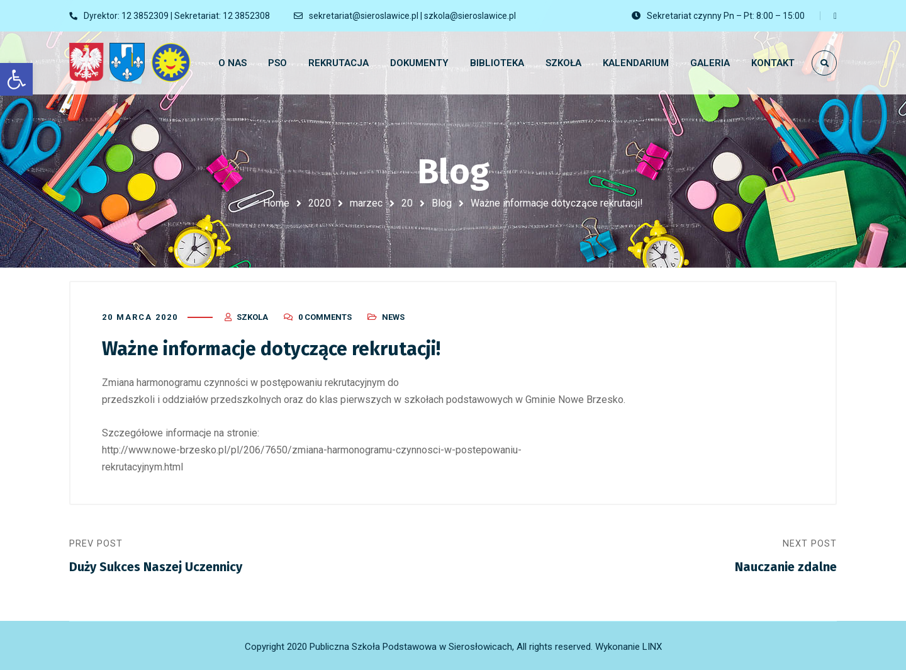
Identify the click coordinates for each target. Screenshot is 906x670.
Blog (442, 203)
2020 (319, 203)
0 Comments (325, 316)
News (393, 316)
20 (407, 203)
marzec (366, 203)
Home (276, 203)
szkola (252, 316)
